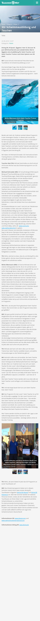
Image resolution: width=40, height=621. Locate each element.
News (11, 43)
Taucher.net (10, 2)
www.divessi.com (20, 518)
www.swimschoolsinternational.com (13, 520)
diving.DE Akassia (22, 492)
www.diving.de (24, 525)
